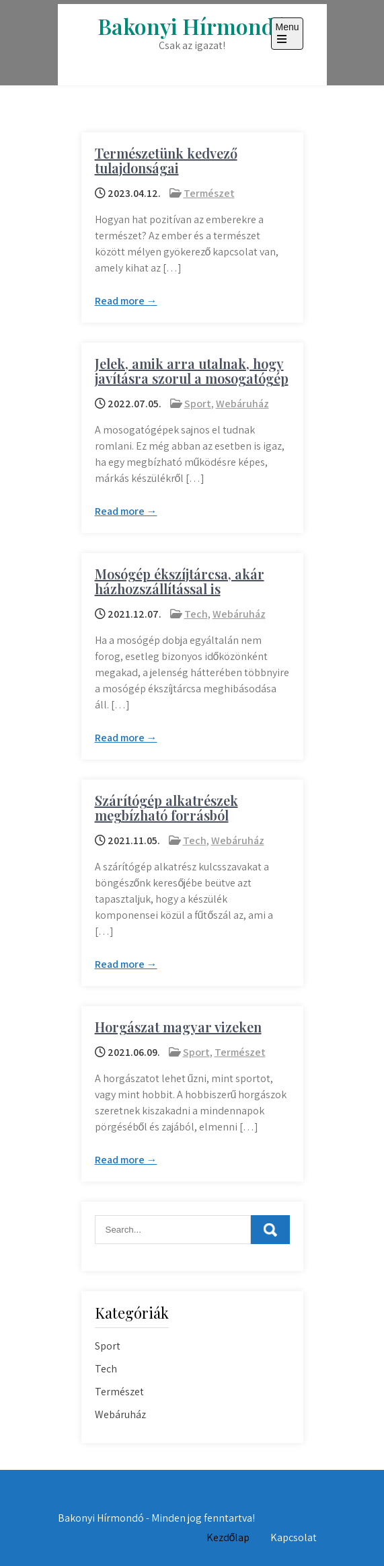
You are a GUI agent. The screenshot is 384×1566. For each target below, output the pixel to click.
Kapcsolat (293, 1537)
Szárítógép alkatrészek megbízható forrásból (166, 807)
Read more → (126, 301)
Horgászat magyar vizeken (178, 1027)
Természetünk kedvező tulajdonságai (166, 160)
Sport (197, 404)
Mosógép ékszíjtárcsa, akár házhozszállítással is (179, 581)
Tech (196, 614)
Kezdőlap (228, 1537)
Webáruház (242, 404)
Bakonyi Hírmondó (192, 25)
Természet (209, 193)
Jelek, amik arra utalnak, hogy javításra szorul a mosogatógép (192, 370)
